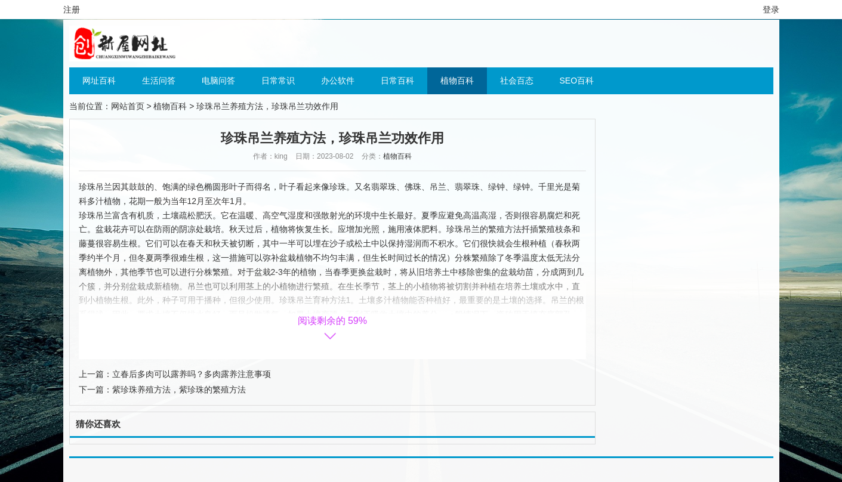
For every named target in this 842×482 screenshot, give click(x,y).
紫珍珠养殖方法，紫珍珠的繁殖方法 (179, 389)
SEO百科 (577, 80)
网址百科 (99, 80)
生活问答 (158, 80)
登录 (771, 9)
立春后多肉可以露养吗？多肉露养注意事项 (191, 374)
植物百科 (457, 80)
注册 (71, 9)
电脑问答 (218, 80)
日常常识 (278, 80)
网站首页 (127, 106)
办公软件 (337, 80)
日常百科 (397, 80)
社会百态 (516, 80)
